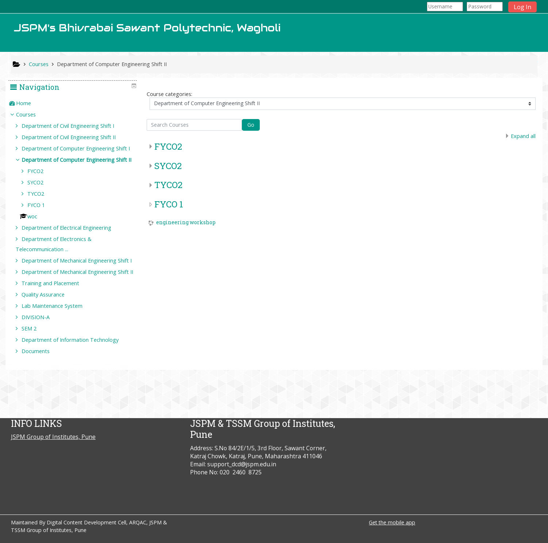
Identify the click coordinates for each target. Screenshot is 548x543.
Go (250, 124)
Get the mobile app (392, 522)
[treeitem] (75, 103)
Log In (522, 7)
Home (29, 103)
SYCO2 (168, 166)
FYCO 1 (168, 204)
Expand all (523, 136)
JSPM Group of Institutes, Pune (53, 437)
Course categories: (169, 94)
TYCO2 (168, 185)
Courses (31, 114)
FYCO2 (168, 146)
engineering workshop (186, 222)
